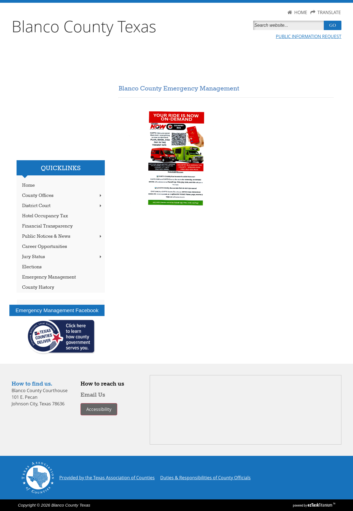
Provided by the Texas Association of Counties (107, 478)
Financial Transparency (47, 226)
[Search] (289, 25)
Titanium (320, 505)
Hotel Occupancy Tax (45, 216)
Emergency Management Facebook (56, 310)
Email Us (93, 395)
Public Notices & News (62, 236)
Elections (32, 267)
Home (28, 185)
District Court (62, 206)
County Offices (62, 196)
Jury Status (62, 257)
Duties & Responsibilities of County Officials (205, 478)
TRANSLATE (329, 12)
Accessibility (98, 409)
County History (38, 287)
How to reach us (102, 384)
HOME (300, 12)
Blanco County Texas (84, 26)
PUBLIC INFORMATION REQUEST (308, 36)
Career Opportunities (44, 247)
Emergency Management (49, 277)
